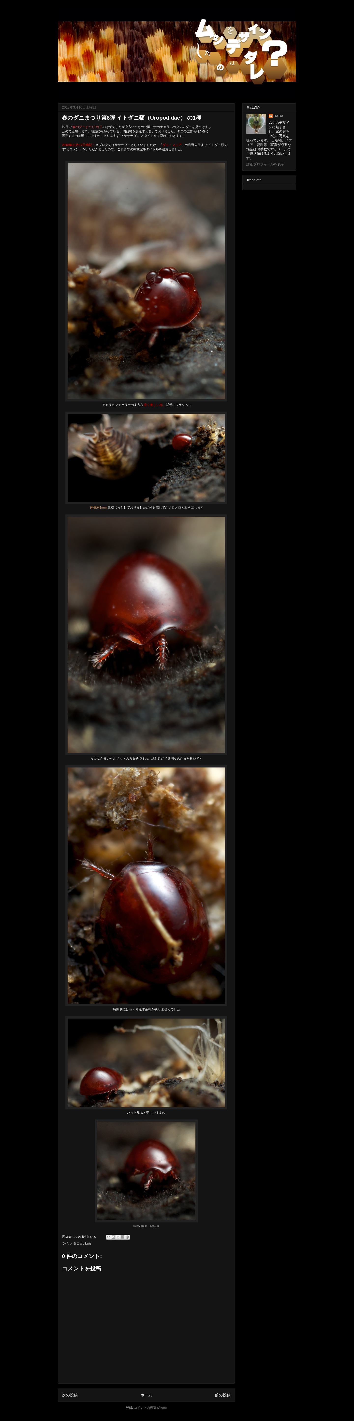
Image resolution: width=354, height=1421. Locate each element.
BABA (278, 116)
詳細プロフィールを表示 (265, 164)
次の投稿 (70, 1395)
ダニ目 (78, 1243)
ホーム (146, 1395)
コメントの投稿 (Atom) (150, 1407)
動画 (88, 1243)
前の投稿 (223, 1395)
